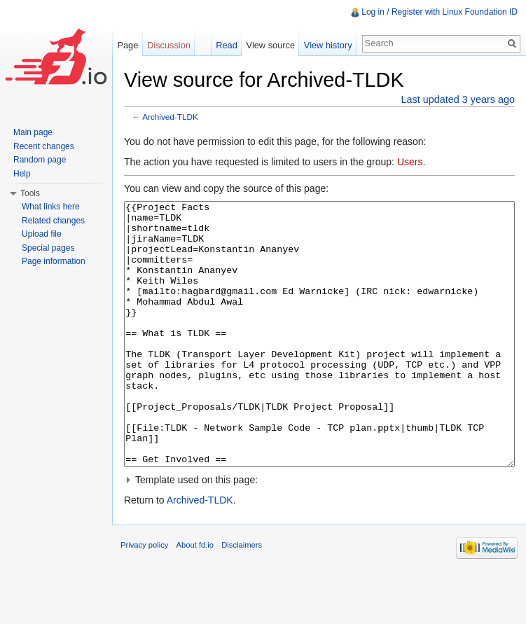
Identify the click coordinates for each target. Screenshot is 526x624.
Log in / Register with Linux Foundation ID (439, 12)
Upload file (42, 234)
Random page (39, 160)
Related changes (53, 221)
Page (127, 45)
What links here (51, 207)
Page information (53, 261)
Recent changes (43, 146)
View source (271, 45)
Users (410, 161)
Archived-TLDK (170, 116)
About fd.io (195, 597)
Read (226, 45)
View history (328, 45)
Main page (33, 132)
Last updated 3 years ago (458, 99)
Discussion (169, 45)
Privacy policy (144, 597)
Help (22, 174)
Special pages (48, 248)
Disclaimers (241, 597)
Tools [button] (30, 193)
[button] (319, 532)
